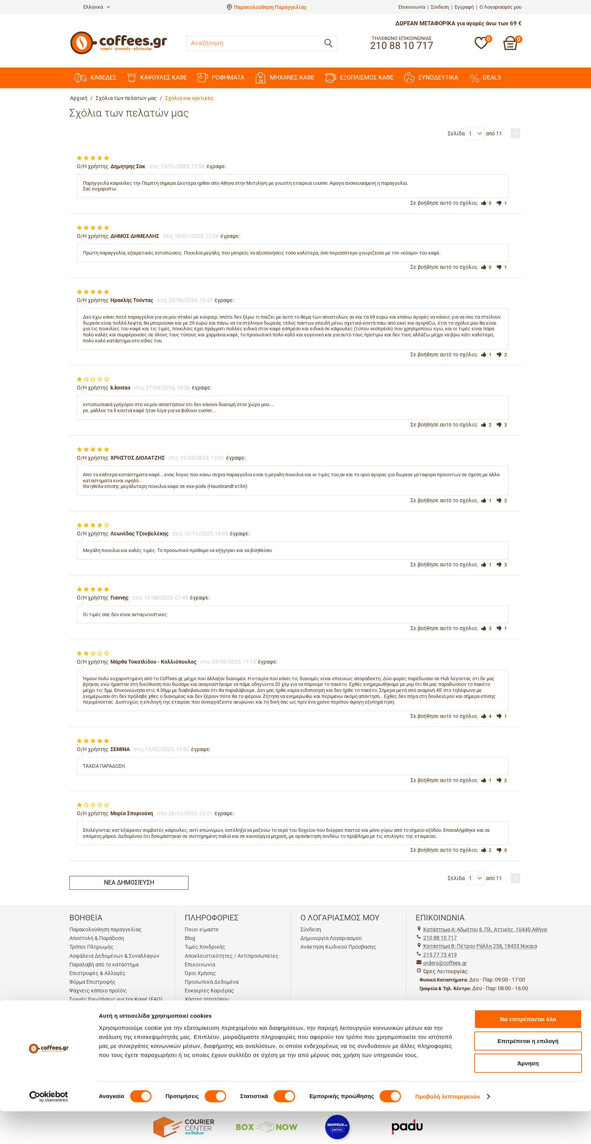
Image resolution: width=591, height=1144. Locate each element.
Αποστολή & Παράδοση (96, 938)
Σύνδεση (440, 7)
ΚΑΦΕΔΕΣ (95, 78)
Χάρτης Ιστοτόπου (207, 999)
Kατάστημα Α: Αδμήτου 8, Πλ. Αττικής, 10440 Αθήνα (485, 929)
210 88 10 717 (440, 938)
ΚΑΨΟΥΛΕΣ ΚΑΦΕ (157, 78)
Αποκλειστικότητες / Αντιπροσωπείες (232, 956)
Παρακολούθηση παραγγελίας (105, 929)
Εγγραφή (464, 7)
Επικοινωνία (411, 7)
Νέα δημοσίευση (129, 882)
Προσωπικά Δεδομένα (212, 982)
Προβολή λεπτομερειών (447, 1129)
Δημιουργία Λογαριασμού (331, 938)
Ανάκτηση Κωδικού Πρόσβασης (338, 947)
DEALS (485, 77)
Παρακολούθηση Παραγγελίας (270, 7)
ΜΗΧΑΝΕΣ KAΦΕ (284, 77)
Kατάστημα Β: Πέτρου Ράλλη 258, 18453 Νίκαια (480, 946)
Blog (190, 938)
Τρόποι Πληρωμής (91, 947)
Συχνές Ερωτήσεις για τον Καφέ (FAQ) (115, 999)
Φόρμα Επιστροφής (92, 982)
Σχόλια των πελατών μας (126, 98)
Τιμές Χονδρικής (205, 947)
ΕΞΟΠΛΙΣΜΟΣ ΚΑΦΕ (359, 78)
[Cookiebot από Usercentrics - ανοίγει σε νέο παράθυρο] (49, 1129)
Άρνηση (528, 1096)
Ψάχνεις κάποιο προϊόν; (98, 991)
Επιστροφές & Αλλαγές (97, 973)
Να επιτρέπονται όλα (528, 1052)
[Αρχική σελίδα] (119, 53)
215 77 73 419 (440, 955)
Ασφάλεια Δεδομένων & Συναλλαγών (114, 956)
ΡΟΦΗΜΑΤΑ (221, 77)
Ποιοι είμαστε (202, 929)
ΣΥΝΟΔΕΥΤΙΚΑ (431, 77)
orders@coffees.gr (445, 963)
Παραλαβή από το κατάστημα (104, 965)
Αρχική (78, 98)
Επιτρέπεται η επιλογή (528, 1074)
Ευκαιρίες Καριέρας (209, 991)
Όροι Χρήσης (200, 973)
